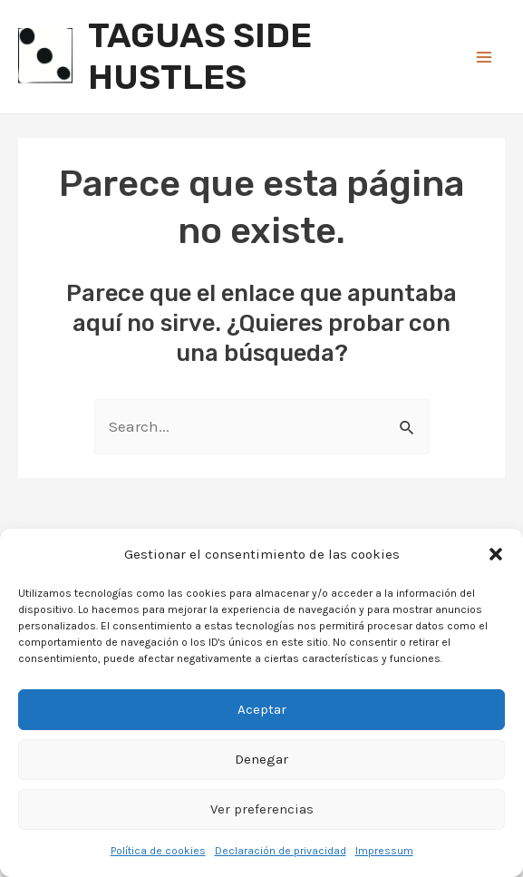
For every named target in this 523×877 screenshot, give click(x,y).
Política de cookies (158, 850)
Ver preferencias (262, 809)
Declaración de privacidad (280, 850)
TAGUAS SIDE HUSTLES (200, 56)
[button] (496, 554)
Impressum (384, 850)
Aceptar (261, 709)
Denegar (261, 759)
